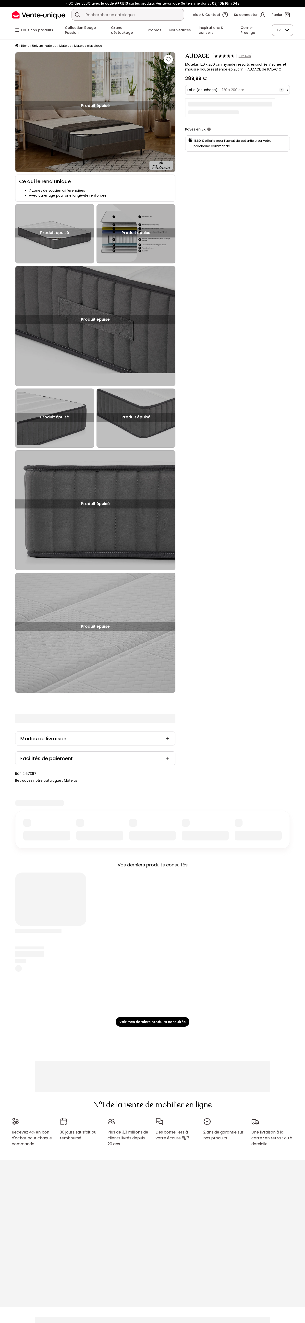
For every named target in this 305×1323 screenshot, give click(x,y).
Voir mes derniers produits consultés (152, 1021)
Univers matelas (44, 46)
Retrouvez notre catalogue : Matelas (46, 780)
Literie (25, 46)
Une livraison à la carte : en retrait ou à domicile (271, 1138)
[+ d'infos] (209, 129)
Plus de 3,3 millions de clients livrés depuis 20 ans (128, 1138)
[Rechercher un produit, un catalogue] (77, 15)
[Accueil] (16, 46)
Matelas (65, 46)
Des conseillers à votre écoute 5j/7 (172, 1135)
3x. (204, 129)
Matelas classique (88, 46)
